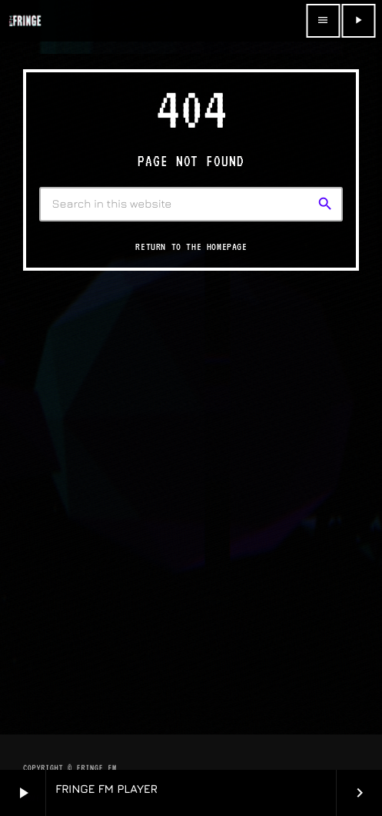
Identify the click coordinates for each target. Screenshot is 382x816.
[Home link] (24, 20)
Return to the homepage (191, 246)
